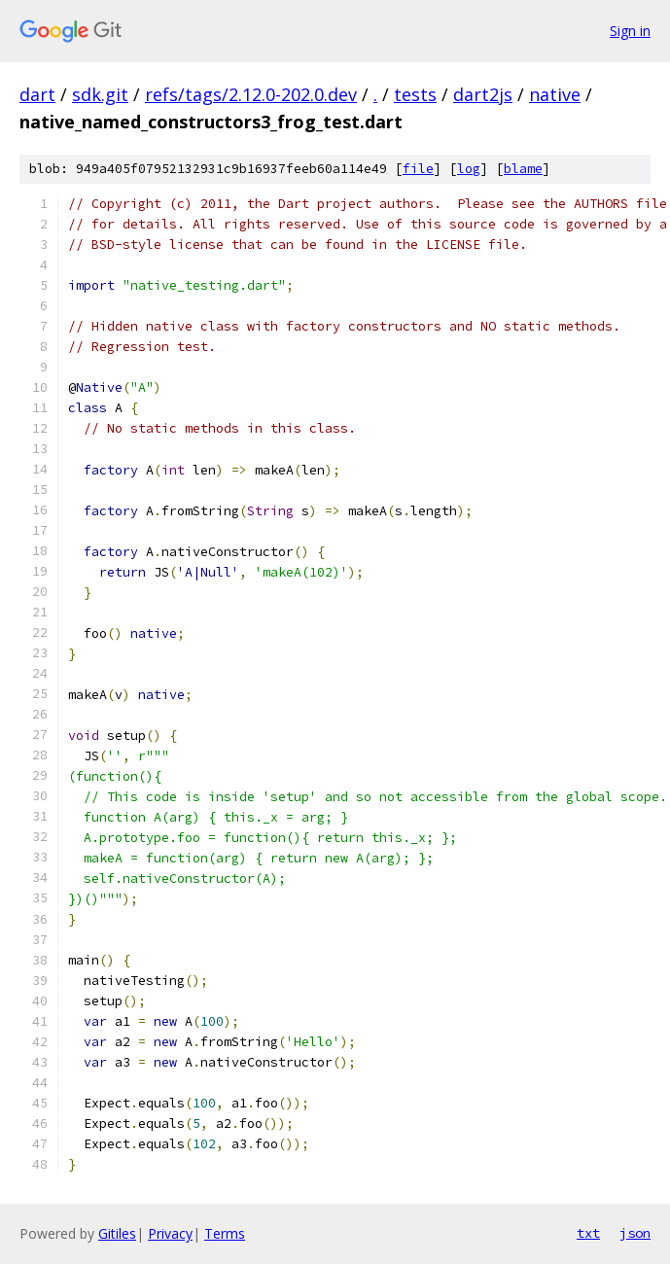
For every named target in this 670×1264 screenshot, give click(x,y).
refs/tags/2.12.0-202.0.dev (251, 94)
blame (523, 168)
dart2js (482, 94)
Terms (224, 1233)
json (635, 1233)
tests (415, 94)
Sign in (630, 30)
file (418, 168)
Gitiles (117, 1233)
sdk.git (100, 94)
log (468, 168)
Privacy (170, 1233)
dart (37, 94)
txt (588, 1233)
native (555, 94)
